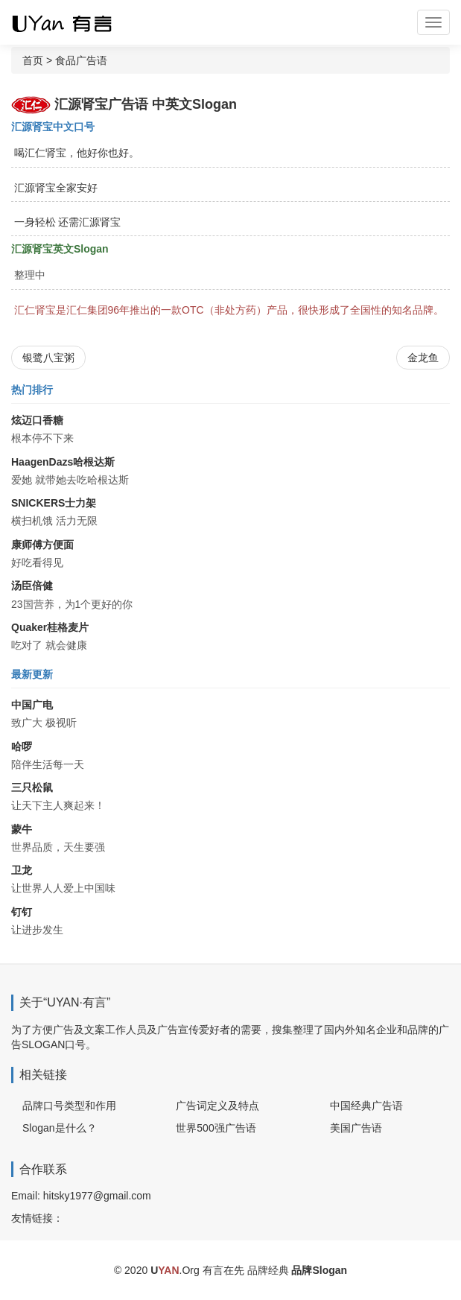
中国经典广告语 (366, 1106)
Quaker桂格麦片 (50, 627)
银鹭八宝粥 (48, 358)
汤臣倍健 (32, 586)
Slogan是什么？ (59, 1128)
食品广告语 (81, 60)
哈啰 (21, 746)
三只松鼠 (32, 787)
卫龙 (21, 870)
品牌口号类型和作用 (69, 1106)
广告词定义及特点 (217, 1106)
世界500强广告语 (215, 1128)
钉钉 (21, 912)
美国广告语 (356, 1128)
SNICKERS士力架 (53, 503)
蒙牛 (21, 829)
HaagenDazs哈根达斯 (63, 462)
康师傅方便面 (42, 545)
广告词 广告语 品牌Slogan (74, 22)
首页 (32, 60)
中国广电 (32, 705)
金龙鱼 (423, 358)
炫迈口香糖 (37, 420)
